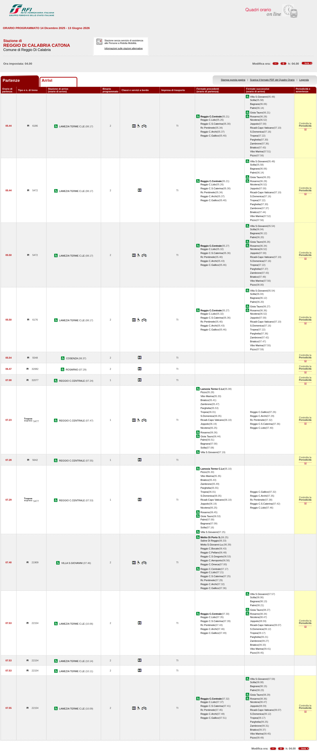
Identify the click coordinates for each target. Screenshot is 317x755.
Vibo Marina (256, 151)
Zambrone (255, 143)
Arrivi (47, 80)
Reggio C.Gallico (210, 135)
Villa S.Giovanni (258, 96)
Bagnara (254, 104)
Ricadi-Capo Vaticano (261, 127)
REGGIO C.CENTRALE (72, 380)
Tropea (254, 135)
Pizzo (253, 155)
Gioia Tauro (256, 112)
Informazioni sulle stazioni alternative (123, 48)
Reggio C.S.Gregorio (212, 556)
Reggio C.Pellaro (210, 552)
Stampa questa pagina (233, 79)
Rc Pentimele (208, 127)
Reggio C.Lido (208, 120)
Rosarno (254, 116)
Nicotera (254, 120)
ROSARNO (72, 369)
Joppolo (254, 123)
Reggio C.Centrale (211, 569)
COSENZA (72, 358)
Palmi (253, 108)
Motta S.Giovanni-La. (212, 544)
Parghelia (255, 139)
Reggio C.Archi (209, 131)
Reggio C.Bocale (210, 548)
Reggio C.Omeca (210, 564)
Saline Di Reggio (210, 540)
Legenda (304, 79)
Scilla (253, 100)
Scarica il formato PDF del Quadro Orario (272, 79)
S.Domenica (256, 131)
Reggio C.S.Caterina (212, 123)
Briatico (254, 147)
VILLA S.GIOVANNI (72, 563)
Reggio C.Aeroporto (211, 560)
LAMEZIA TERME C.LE (72, 126)
